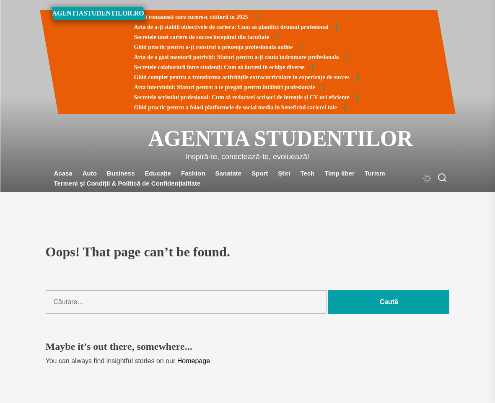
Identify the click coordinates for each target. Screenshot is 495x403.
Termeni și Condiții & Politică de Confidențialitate (127, 183)
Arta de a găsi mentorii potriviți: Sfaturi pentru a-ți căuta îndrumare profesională (236, 57)
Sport (259, 173)
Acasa (63, 173)
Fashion (193, 173)
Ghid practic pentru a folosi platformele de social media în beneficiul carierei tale (235, 107)
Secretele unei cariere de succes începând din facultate (202, 37)
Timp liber (339, 173)
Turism (375, 173)
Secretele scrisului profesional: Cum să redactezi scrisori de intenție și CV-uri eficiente (242, 97)
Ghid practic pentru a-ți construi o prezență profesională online (213, 47)
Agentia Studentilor (247, 138)
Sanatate (228, 173)
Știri (284, 173)
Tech (308, 173)
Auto (90, 173)
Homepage (193, 360)
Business (121, 173)
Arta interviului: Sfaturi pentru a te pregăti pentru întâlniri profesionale (224, 87)
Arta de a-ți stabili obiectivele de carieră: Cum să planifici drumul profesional (231, 27)
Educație (158, 173)
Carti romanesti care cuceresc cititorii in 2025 (191, 17)
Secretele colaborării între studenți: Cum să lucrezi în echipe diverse (219, 67)
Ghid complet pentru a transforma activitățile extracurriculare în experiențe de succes (242, 77)
